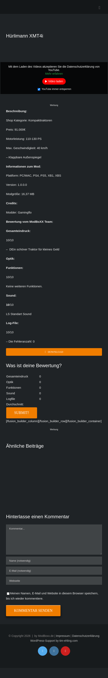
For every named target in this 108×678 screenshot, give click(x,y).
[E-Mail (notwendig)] (54, 571)
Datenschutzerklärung (85, 635)
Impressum (63, 635)
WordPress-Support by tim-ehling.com (54, 640)
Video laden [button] (55, 81)
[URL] (54, 581)
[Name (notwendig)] (54, 561)
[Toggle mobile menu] (99, 8)
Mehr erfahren (54, 73)
